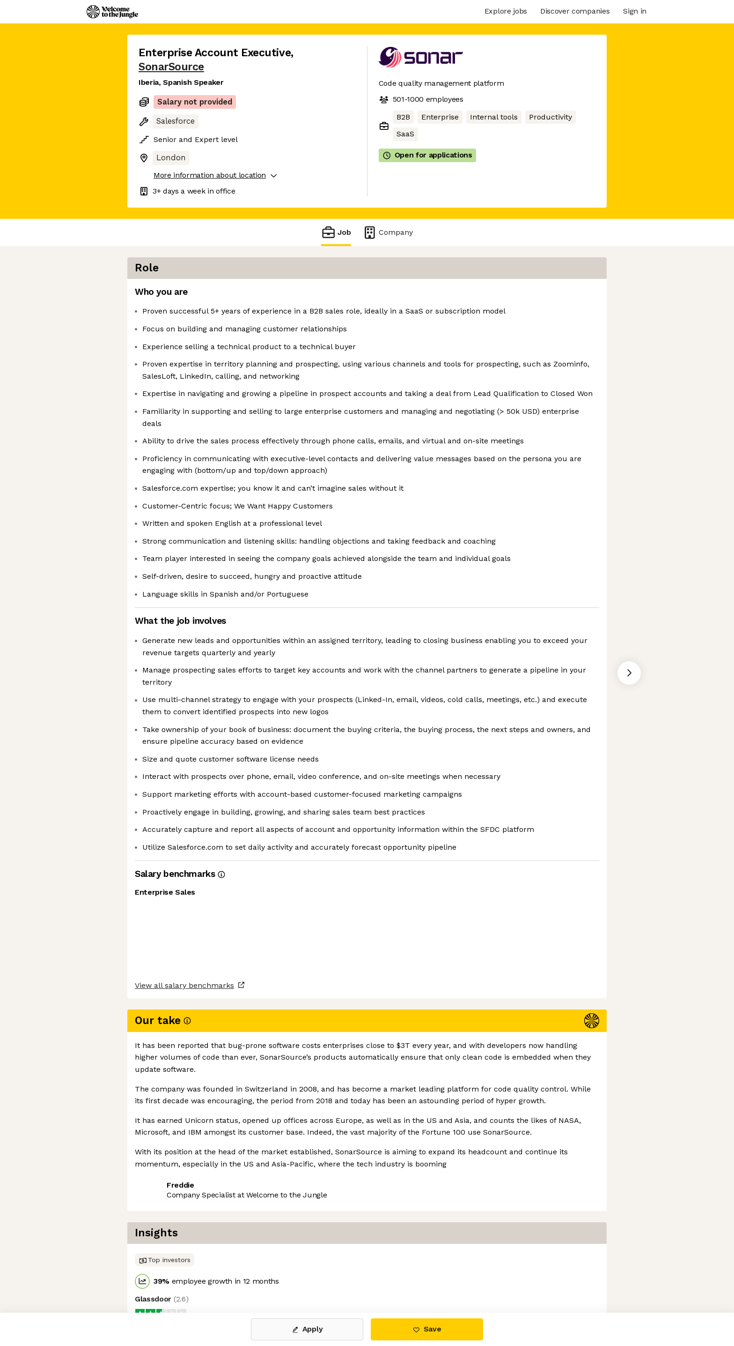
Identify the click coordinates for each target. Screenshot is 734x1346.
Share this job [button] (164, 1273)
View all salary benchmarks (184, 1237)
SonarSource (171, 66)
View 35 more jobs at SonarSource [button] (266, 1273)
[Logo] (112, 11)
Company (387, 232)
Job (336, 232)
